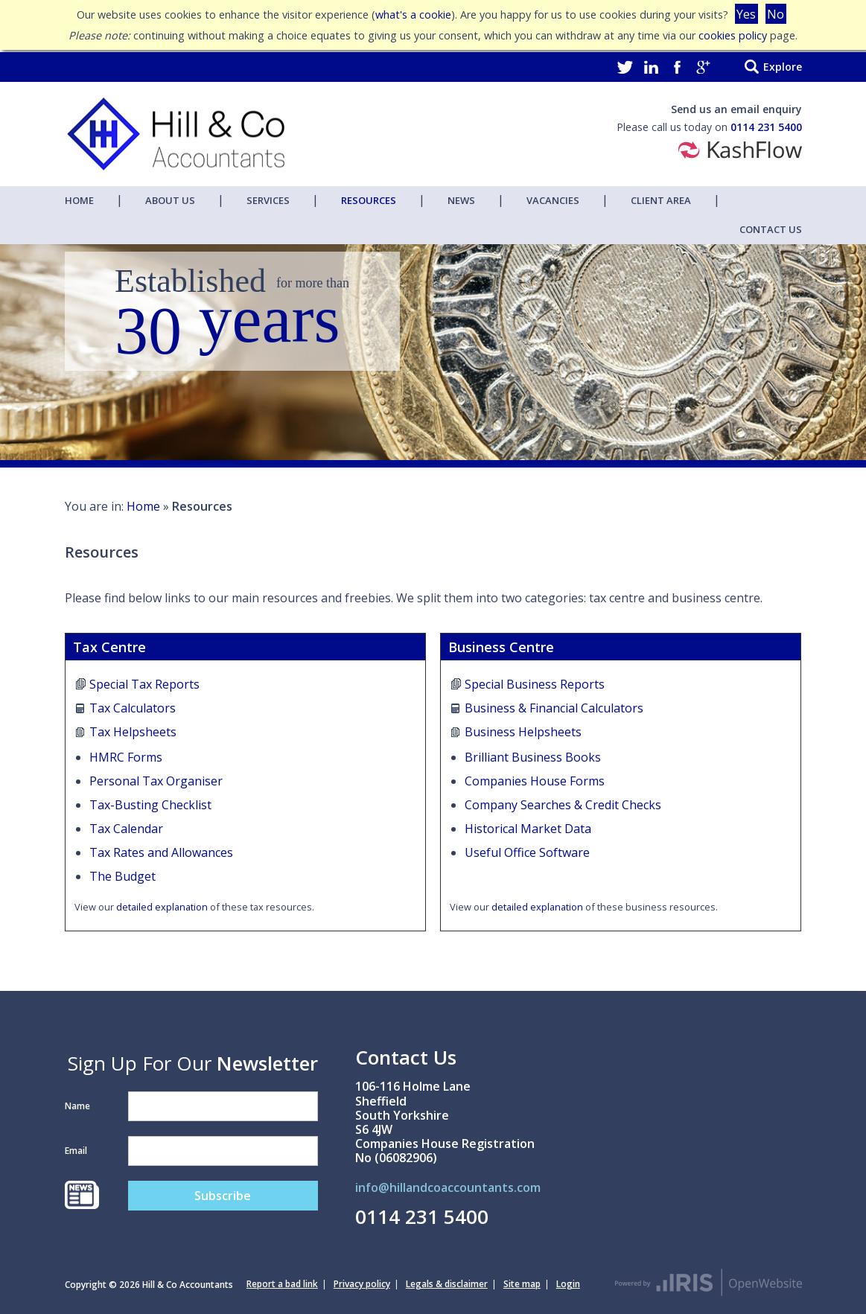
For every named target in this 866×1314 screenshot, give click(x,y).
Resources (368, 200)
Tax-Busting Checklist (150, 805)
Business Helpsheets (523, 732)
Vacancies (552, 200)
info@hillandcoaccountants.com (448, 1188)
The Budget (122, 876)
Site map (522, 1284)
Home (79, 200)
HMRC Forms (125, 757)
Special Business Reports (535, 684)
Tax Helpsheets (132, 732)
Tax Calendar (126, 828)
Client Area (661, 200)
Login (568, 1284)
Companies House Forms (535, 781)
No (775, 14)
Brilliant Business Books (533, 757)
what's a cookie (413, 14)
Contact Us (770, 229)
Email (76, 1150)
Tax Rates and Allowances (161, 852)
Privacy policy (362, 1284)
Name (77, 1106)
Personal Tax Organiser (156, 781)
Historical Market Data (528, 828)
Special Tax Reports (144, 684)
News (461, 200)
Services (268, 200)
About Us (170, 200)
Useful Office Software (527, 852)
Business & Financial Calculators (554, 708)
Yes (746, 14)
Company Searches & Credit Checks (563, 805)
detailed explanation (162, 906)
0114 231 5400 (766, 127)
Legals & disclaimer (447, 1284)
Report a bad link (282, 1284)
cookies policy (732, 35)
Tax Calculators (132, 708)
